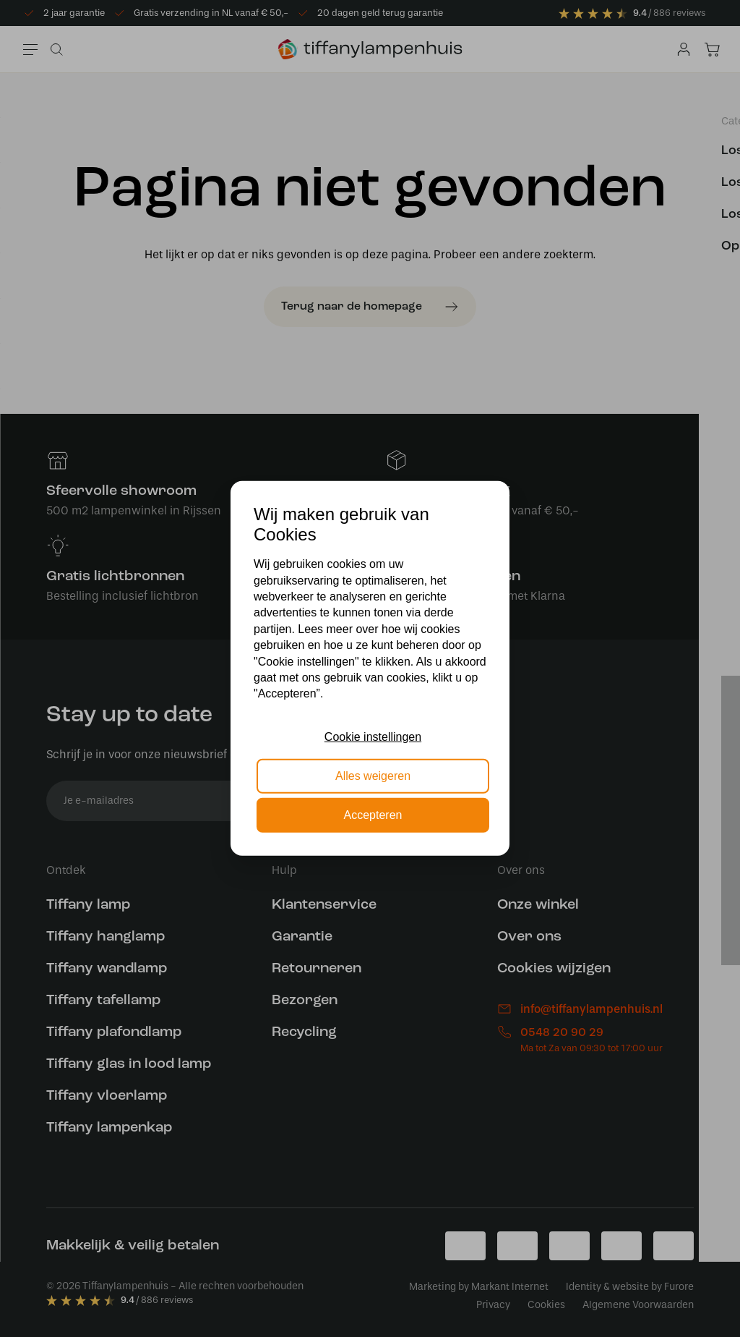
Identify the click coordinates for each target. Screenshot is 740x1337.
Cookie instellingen (372, 736)
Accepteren (373, 815)
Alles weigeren (372, 776)
